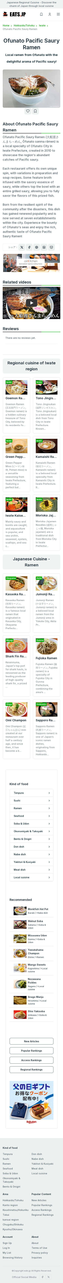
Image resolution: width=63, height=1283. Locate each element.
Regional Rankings (31, 1054)
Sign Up (7, 1227)
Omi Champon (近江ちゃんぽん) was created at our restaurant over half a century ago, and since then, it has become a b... (16, 724)
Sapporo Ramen (47, 706)
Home (7, 25)
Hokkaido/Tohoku (26, 25)
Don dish (37, 1138)
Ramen (7, 1148)
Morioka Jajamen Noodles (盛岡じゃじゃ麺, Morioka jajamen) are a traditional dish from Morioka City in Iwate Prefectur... (46, 533)
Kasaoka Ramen (17, 594)
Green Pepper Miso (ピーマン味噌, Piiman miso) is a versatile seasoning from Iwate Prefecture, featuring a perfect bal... (16, 475)
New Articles (31, 1025)
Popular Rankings (31, 1035)
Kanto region (10, 1189)
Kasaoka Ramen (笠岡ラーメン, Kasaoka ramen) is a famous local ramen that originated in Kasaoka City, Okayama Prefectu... (16, 614)
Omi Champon (16, 706)
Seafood (8, 1153)
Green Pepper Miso (20, 457)
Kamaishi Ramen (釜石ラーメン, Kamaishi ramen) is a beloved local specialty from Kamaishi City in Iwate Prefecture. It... (46, 475)
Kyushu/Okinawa (13, 1213)
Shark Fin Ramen (18, 656)
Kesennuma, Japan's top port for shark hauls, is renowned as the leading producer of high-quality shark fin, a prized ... (16, 674)
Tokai (6, 1199)
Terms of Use (39, 1232)
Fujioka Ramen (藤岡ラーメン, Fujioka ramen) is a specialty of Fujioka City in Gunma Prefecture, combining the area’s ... (46, 678)
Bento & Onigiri (11, 1171)
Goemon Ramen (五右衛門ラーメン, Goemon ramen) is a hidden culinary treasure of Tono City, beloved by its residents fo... (16, 415)
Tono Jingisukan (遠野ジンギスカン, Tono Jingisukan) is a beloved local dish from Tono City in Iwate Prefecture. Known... (46, 416)
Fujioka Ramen (46, 658)
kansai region (11, 1204)
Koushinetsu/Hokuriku (16, 1194)
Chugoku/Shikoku (13, 1209)
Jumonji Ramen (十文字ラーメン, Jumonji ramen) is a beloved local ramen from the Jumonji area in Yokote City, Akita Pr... (46, 612)
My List (7, 1237)
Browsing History (13, 1242)
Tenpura (8, 1138)
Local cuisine (39, 1157)
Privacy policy (40, 1237)
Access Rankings (31, 1044)
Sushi (6, 1143)
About (35, 1227)
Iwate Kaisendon (18, 515)
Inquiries (37, 1242)
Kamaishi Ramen (48, 457)
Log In (6, 1232)
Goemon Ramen (17, 398)
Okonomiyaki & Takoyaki (11, 1164)
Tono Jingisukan (48, 398)
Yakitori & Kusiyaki (42, 1148)
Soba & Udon (10, 1157)
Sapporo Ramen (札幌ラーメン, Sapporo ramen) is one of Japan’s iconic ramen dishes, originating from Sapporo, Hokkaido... (46, 725)
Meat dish (37, 1153)
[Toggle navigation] (58, 14)
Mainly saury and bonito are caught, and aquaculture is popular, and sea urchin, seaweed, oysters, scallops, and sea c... (16, 533)
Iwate (44, 25)
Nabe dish (38, 1143)
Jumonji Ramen (47, 594)
